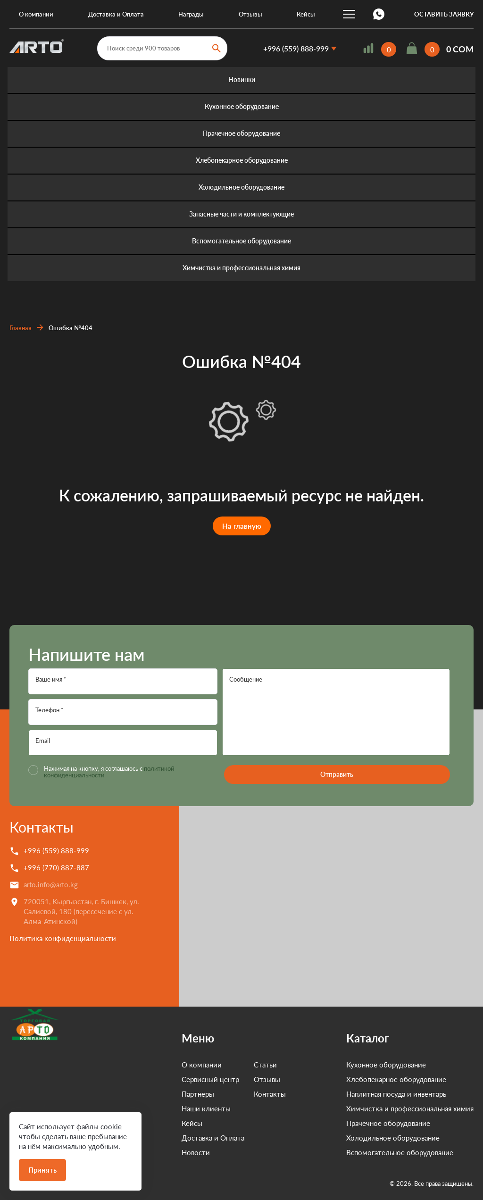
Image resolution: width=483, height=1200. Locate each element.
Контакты (41, 827)
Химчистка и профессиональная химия (241, 268)
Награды (191, 14)
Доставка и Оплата (116, 14)
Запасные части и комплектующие (241, 214)
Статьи (234, 1064)
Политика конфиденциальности (62, 938)
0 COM (460, 49)
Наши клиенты (175, 1108)
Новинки (241, 80)
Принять (42, 1170)
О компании (36, 14)
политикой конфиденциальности (90, 775)
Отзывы (250, 14)
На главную (241, 526)
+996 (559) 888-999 (296, 48)
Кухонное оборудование (242, 107)
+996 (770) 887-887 (56, 867)
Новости (165, 1152)
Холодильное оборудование (241, 187)
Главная (20, 328)
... (349, 14)
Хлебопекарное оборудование (242, 161)
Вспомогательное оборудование (241, 241)
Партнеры (167, 1094)
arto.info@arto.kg (51, 884)
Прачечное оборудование (241, 134)
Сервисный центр (179, 1079)
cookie (111, 1126)
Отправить (335, 774)
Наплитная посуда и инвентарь (396, 1094)
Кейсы (306, 14)
